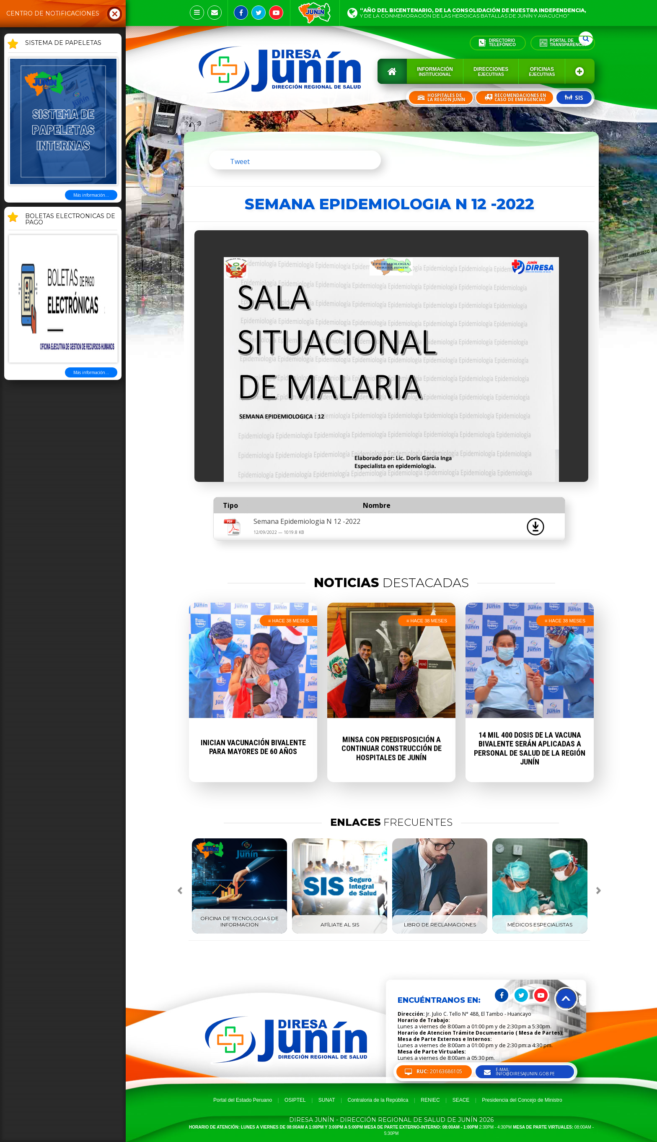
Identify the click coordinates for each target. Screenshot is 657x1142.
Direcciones (490, 71)
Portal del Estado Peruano (242, 1100)
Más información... (91, 195)
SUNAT (326, 1100)
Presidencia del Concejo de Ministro (522, 1100)
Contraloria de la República (378, 1100)
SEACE (461, 1100)
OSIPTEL (295, 1100)
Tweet (240, 161)
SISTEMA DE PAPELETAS (63, 43)
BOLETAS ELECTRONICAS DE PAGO (70, 219)
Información (435, 71)
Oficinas (542, 71)
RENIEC (430, 1100)
